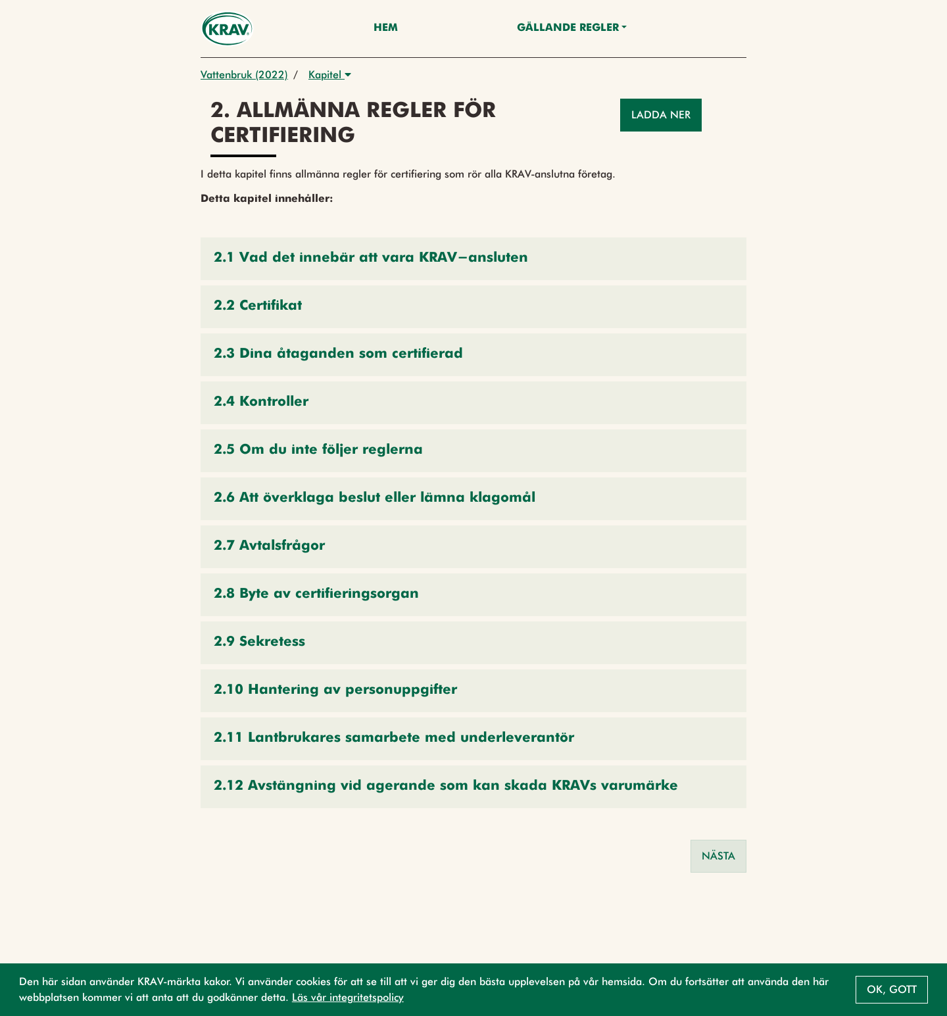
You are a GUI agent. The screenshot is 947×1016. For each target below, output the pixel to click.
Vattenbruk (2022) (244, 74)
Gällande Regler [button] (568, 28)
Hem (386, 28)
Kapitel (329, 74)
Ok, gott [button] (892, 989)
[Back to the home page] (227, 29)
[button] (473, 258)
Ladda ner (661, 115)
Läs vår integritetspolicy (348, 997)
